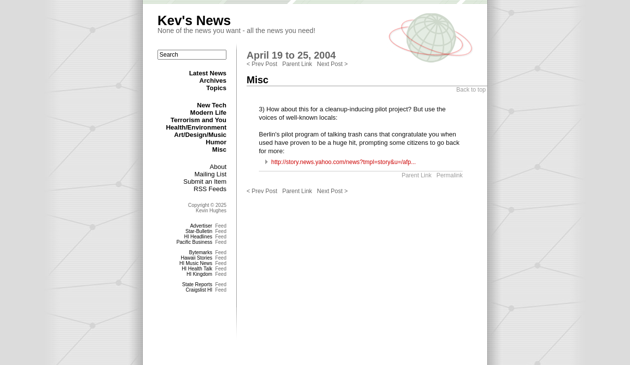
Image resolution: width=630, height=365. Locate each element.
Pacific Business (194, 242)
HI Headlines (198, 236)
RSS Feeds (210, 189)
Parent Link (297, 64)
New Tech (211, 105)
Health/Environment (196, 127)
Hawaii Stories (196, 258)
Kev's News (194, 20)
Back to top (471, 89)
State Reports (197, 284)
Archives (212, 80)
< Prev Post (262, 64)
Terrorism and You (198, 120)
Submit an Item (205, 181)
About (218, 166)
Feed (220, 226)
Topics (216, 88)
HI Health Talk (197, 268)
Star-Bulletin (199, 231)
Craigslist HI (199, 290)
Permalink (450, 175)
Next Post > (332, 64)
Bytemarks (200, 252)
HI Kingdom (199, 274)
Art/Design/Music (200, 134)
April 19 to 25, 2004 (291, 55)
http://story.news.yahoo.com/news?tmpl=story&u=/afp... (343, 162)
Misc (219, 149)
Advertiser (201, 226)
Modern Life (208, 112)
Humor (216, 142)
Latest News (207, 73)
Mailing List (210, 174)
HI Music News (196, 263)
